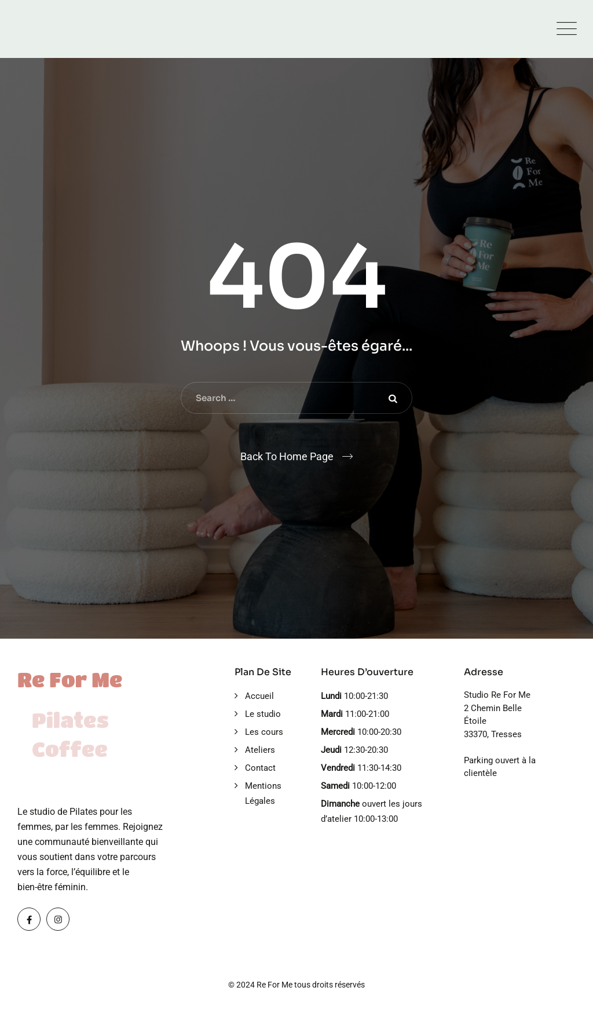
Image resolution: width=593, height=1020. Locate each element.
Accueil (259, 696)
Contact (260, 768)
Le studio (263, 714)
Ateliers (260, 750)
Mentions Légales (263, 793)
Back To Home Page (287, 456)
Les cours (264, 732)
